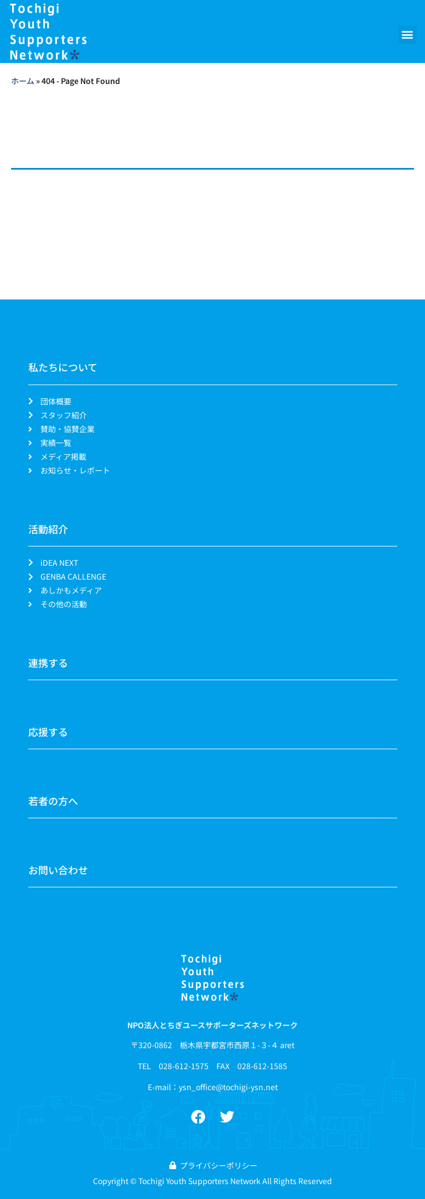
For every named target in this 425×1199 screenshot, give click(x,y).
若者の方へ (53, 800)
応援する (48, 731)
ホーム (22, 80)
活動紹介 (48, 529)
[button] (407, 34)
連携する (48, 662)
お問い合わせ (58, 870)
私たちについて (62, 367)
